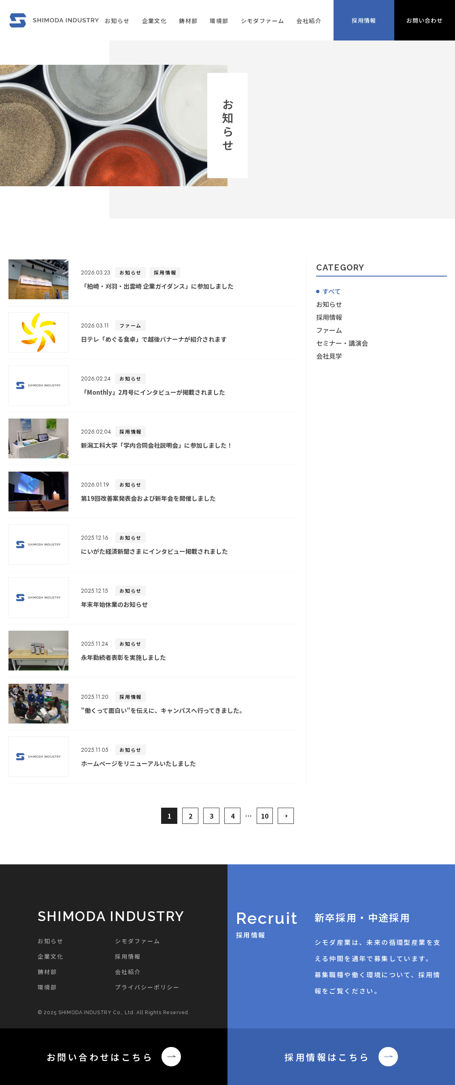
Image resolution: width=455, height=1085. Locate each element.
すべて (331, 291)
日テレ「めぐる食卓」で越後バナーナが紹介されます (154, 339)
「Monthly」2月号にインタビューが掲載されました (153, 392)
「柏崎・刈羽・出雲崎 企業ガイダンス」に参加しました (157, 286)
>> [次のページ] (286, 816)
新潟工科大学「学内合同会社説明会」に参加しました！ (157, 445)
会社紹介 (308, 21)
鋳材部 (188, 21)
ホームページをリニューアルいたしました (138, 763)
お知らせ (117, 21)
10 (264, 816)
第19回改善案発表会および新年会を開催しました (148, 498)
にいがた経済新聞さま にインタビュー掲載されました (154, 551)
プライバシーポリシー (147, 987)
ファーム (130, 325)
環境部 (219, 21)
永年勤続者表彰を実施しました (123, 657)
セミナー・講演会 (342, 343)
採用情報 (165, 272)
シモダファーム (263, 21)
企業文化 (154, 21)
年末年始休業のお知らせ (114, 604)
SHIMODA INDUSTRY (111, 916)
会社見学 (329, 356)
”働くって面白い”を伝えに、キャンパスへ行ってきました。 (163, 710)
